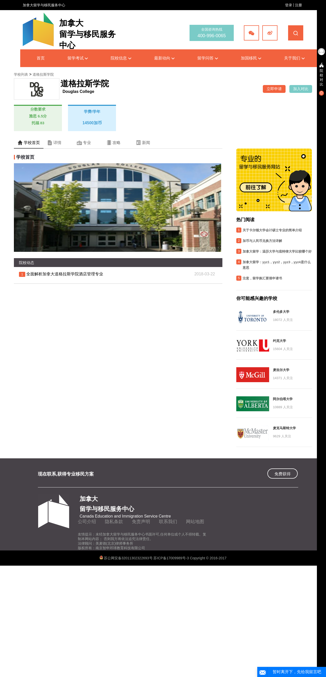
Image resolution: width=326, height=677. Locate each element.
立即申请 (274, 89)
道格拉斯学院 (43, 74)
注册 (298, 5)
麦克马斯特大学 (284, 428)
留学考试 (77, 58)
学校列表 (21, 74)
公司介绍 (87, 521)
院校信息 (121, 58)
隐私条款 (114, 521)
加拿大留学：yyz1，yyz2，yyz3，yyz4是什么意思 (277, 265)
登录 (288, 5)
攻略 (113, 142)
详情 (54, 142)
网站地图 (195, 521)
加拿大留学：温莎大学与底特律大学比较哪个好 (277, 251)
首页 (41, 58)
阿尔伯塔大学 (283, 399)
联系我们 (168, 521)
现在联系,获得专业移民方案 (66, 474)
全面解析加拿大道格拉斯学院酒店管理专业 (64, 274)
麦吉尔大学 (281, 370)
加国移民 (251, 58)
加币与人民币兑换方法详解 (262, 241)
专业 (84, 142)
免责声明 (141, 521)
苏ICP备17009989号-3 (171, 558)
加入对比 (300, 89)
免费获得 (282, 474)
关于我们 (294, 58)
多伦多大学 (281, 312)
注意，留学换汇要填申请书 (262, 278)
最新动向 (164, 58)
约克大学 (279, 341)
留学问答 (207, 58)
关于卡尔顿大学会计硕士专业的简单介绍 (272, 230)
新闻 (143, 142)
